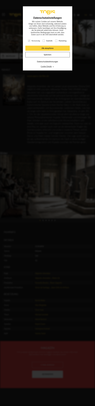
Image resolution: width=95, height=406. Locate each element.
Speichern (47, 55)
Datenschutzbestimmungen (47, 62)
